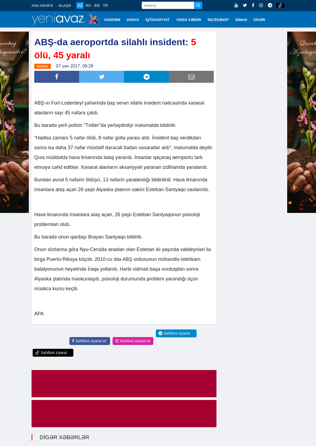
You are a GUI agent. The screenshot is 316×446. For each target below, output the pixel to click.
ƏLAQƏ (64, 6)
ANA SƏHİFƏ (42, 6)
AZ (80, 5)
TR (105, 5)
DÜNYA (133, 20)
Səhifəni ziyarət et (89, 341)
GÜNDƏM (112, 20)
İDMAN (241, 20)
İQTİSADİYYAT (157, 20)
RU (88, 5)
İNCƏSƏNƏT (218, 20)
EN (97, 5)
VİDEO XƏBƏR (188, 20)
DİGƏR (259, 20)
